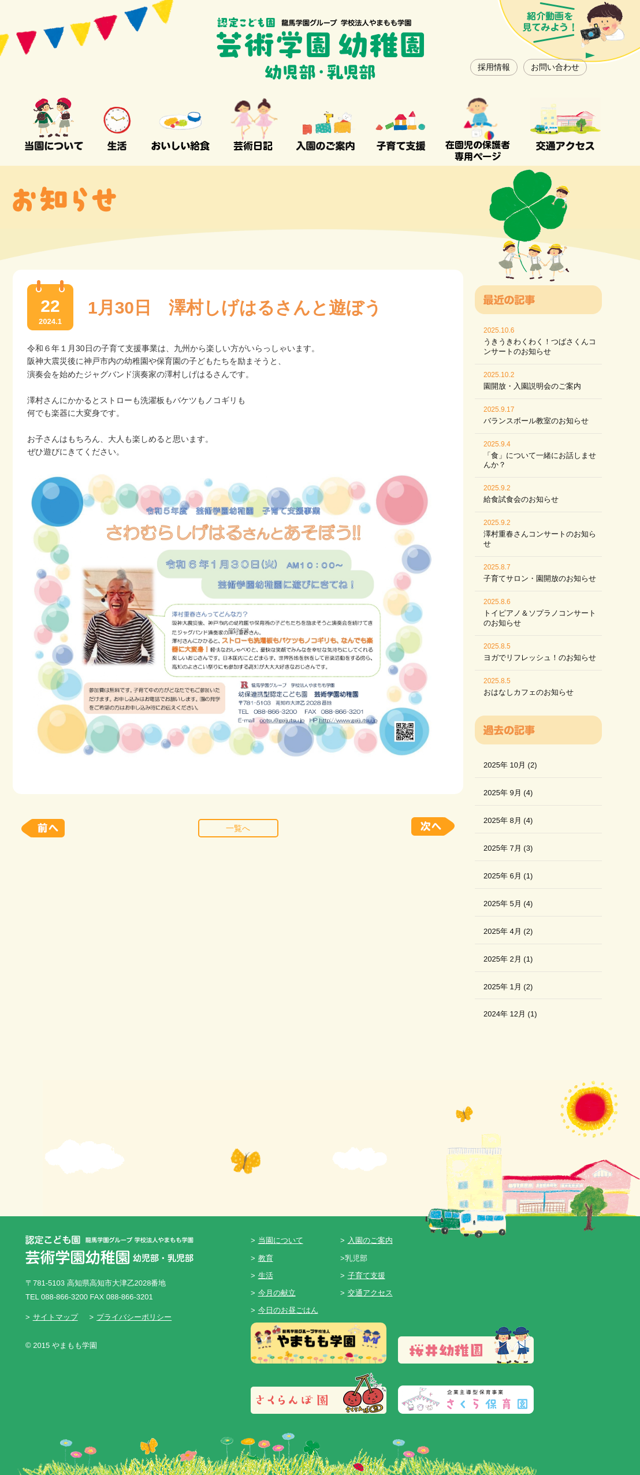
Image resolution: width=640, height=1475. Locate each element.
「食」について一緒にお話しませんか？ (539, 460)
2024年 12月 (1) (510, 1014)
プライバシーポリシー (134, 1317)
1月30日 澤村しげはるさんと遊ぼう (235, 307)
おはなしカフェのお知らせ (528, 692)
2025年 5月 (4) (508, 903)
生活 (265, 1275)
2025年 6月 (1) (508, 875)
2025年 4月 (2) (508, 931)
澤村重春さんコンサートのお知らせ (539, 539)
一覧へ (238, 828)
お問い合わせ (555, 67)
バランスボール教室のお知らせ (536, 420)
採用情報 (494, 67)
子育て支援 (366, 1275)
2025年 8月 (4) (508, 820)
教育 (265, 1258)
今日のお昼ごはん (288, 1310)
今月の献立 (277, 1292)
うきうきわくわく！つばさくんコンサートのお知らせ (539, 346)
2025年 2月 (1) (508, 959)
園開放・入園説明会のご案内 (532, 386)
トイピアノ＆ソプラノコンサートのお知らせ (539, 618)
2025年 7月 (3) (508, 848)
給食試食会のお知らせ (521, 499)
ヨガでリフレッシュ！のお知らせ (539, 657)
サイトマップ (55, 1317)
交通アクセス (370, 1292)
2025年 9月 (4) (508, 792)
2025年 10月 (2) (510, 765)
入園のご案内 (370, 1240)
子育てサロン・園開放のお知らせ (539, 578)
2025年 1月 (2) (508, 986)
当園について (280, 1240)
